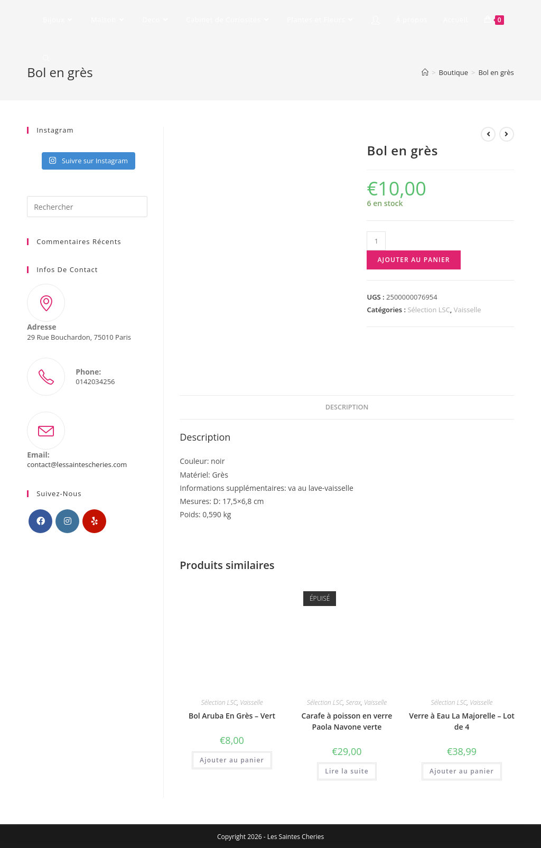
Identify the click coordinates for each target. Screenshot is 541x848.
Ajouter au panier (413, 259)
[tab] (347, 408)
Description (347, 407)
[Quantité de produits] (376, 240)
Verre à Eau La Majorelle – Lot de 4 (462, 721)
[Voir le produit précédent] (488, 134)
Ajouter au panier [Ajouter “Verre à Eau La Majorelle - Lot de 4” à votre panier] (462, 771)
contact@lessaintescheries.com (77, 464)
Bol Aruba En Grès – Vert (232, 716)
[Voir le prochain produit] (506, 134)
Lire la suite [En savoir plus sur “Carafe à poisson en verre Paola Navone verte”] (347, 771)
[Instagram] (67, 521)
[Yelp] (94, 521)
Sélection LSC (428, 309)
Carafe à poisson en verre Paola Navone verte (347, 721)
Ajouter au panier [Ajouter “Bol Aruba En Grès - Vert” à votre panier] (232, 760)
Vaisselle (467, 309)
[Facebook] (40, 521)
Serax (353, 702)
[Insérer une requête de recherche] (87, 206)
